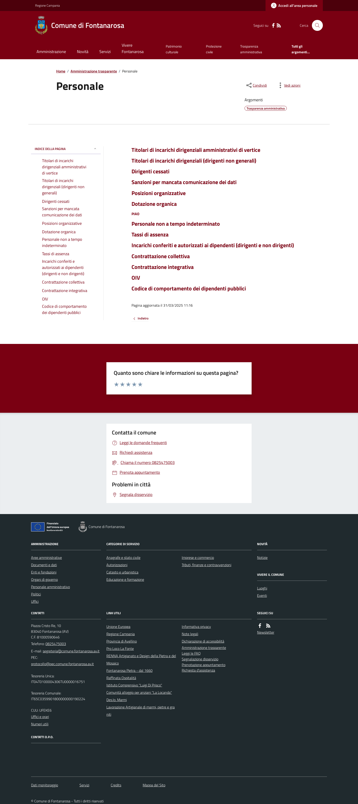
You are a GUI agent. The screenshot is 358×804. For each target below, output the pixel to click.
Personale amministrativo (50, 587)
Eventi (262, 595)
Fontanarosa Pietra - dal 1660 (129, 670)
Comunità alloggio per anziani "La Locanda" (139, 692)
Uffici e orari (40, 716)
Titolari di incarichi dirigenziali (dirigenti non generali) (194, 160)
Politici (36, 594)
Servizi (105, 51)
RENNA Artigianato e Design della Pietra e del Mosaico (141, 659)
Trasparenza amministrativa (251, 49)
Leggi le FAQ (191, 653)
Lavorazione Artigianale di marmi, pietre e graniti (140, 710)
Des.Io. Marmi (116, 699)
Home (60, 71)
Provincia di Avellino (121, 641)
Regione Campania (47, 5)
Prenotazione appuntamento (203, 664)
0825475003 (55, 643)
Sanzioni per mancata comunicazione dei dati (184, 182)
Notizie (262, 557)
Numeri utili (39, 724)
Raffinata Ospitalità (121, 678)
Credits (116, 785)
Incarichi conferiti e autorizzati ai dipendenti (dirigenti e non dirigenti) (213, 245)
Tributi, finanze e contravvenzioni (206, 565)
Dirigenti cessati (150, 171)
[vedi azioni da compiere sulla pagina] (288, 85)
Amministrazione (51, 51)
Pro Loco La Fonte (120, 648)
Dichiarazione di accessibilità (203, 641)
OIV (136, 277)
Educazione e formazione (125, 579)
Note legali (190, 634)
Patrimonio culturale (174, 49)
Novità (82, 51)
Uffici (35, 601)
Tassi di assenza (150, 234)
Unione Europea (118, 626)
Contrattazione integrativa (163, 267)
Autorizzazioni (116, 565)
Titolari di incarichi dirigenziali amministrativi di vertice (196, 149)
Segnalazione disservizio (200, 659)
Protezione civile (214, 49)
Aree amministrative (46, 557)
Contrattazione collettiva (161, 256)
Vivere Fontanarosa (133, 48)
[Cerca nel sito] (315, 25)
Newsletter (265, 632)
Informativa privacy (196, 626)
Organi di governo (44, 579)
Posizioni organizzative (159, 193)
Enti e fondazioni (43, 572)
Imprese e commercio (198, 557)
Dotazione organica (154, 203)
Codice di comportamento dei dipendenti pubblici (189, 288)
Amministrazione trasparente (94, 71)
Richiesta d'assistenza (198, 670)
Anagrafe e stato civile (123, 557)
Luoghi (262, 588)
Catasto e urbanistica (122, 572)
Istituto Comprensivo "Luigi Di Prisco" (134, 685)
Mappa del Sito (154, 785)
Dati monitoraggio (44, 785)
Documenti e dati (44, 565)
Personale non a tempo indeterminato (176, 223)
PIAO (135, 214)
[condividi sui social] (256, 85)
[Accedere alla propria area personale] (294, 5)
